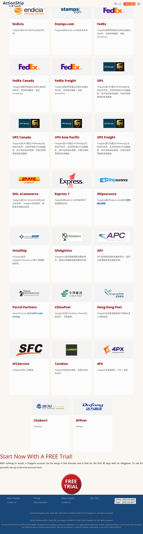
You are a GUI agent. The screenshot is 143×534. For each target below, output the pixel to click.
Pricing (37, 498)
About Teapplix (13, 498)
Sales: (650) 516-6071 (125, 502)
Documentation (41, 502)
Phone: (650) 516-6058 (125, 499)
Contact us (11, 502)
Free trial (129, 4)
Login (118, 4)
